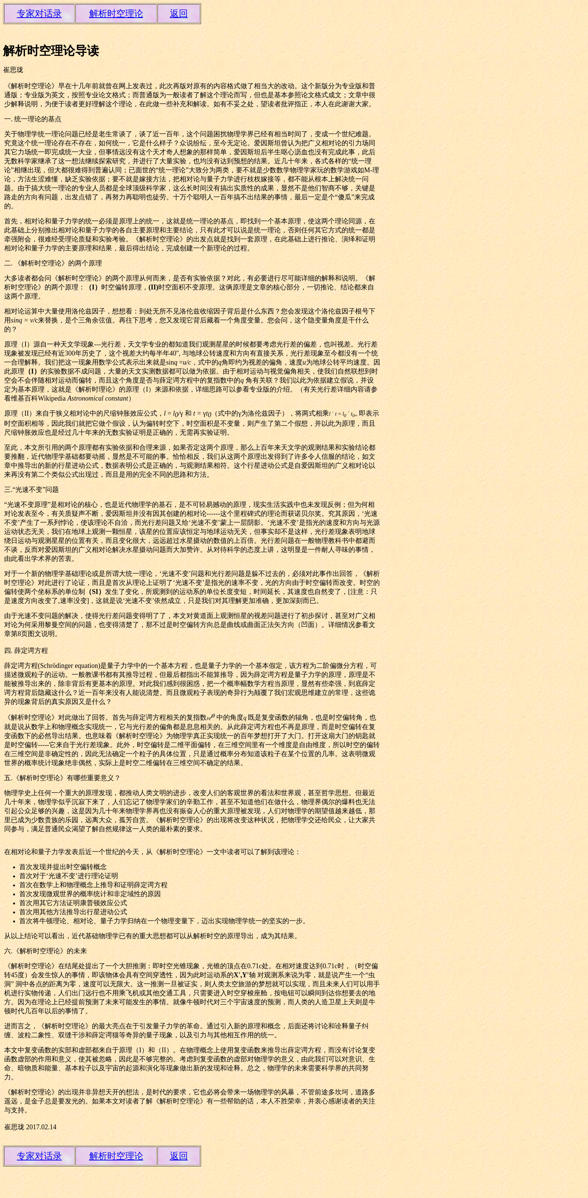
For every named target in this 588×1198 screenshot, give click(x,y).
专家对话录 (39, 13)
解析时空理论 (116, 13)
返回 (179, 13)
